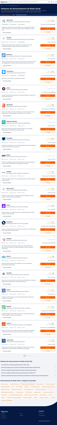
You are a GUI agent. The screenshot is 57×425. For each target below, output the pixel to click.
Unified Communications (16, 389)
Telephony (26, 386)
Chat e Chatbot (19, 386)
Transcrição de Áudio (35, 386)
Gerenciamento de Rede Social (28, 384)
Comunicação (5, 5)
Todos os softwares (5, 14)
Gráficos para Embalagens (7, 400)
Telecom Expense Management (15, 395)
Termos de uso (3, 418)
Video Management (50, 384)
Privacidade (3, 413)
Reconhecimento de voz (41, 389)
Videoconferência (40, 384)
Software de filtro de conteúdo (31, 395)
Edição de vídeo (4, 384)
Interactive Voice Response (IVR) (14, 397)
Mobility (36, 397)
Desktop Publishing (5, 386)
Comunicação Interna (28, 389)
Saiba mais (47, 28)
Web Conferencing (5, 389)
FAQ (13, 14)
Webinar (3, 397)
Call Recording (28, 392)
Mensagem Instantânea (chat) (48, 386)
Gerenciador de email (14, 384)
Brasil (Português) (46, 421)
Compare (48, 32)
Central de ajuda (42, 415)
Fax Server (53, 397)
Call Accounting (43, 395)
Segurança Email (37, 392)
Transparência (3, 415)
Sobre (21, 413)
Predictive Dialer (19, 392)
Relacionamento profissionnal (7, 392)
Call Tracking (4, 395)
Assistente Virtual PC (44, 397)
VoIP (13, 386)
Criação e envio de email (48, 392)
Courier (50, 395)
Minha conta (41, 413)
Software (21, 415)
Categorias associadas (22, 14)
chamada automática (27, 397)
